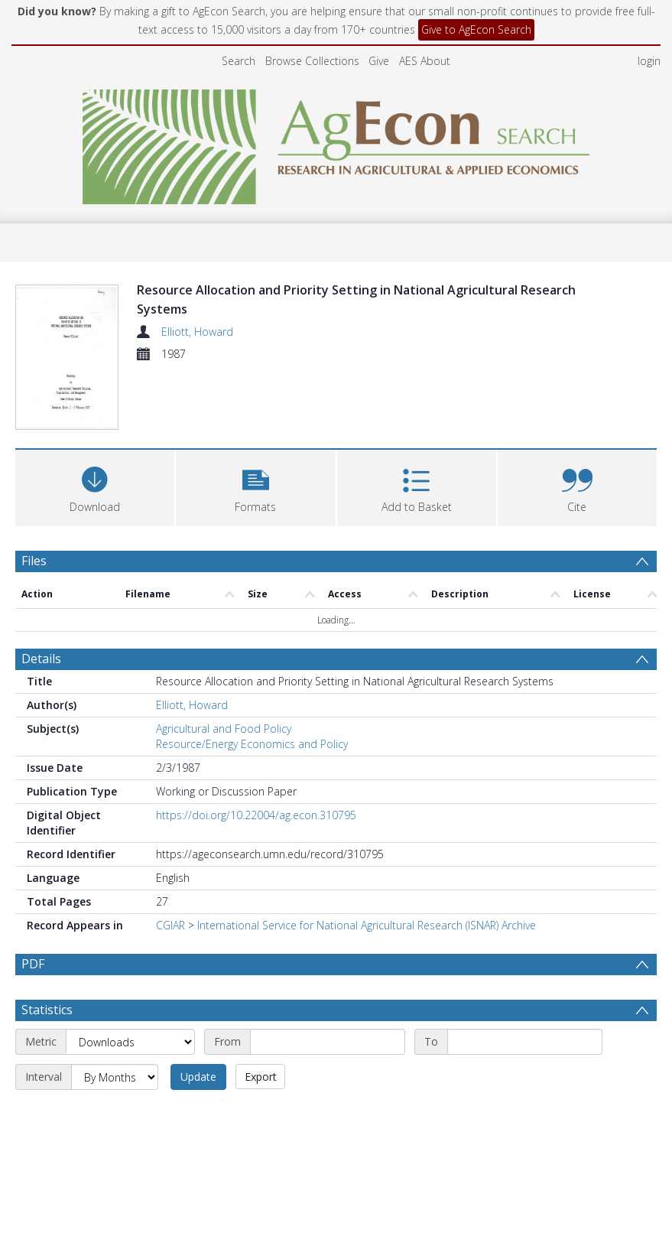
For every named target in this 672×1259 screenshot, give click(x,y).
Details (41, 595)
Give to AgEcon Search (476, 29)
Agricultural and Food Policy (223, 665)
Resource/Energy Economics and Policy (252, 680)
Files (34, 497)
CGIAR (170, 861)
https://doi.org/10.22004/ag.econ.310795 (256, 751)
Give (378, 61)
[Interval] (114, 1013)
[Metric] (130, 978)
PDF (32, 900)
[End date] (524, 978)
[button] (255, 422)
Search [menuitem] (238, 61)
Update (198, 1013)
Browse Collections (312, 61)
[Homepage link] (336, 143)
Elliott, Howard (197, 331)
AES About (424, 61)
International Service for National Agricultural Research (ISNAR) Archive (366, 861)
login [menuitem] (649, 61)
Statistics (47, 946)
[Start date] (327, 978)
